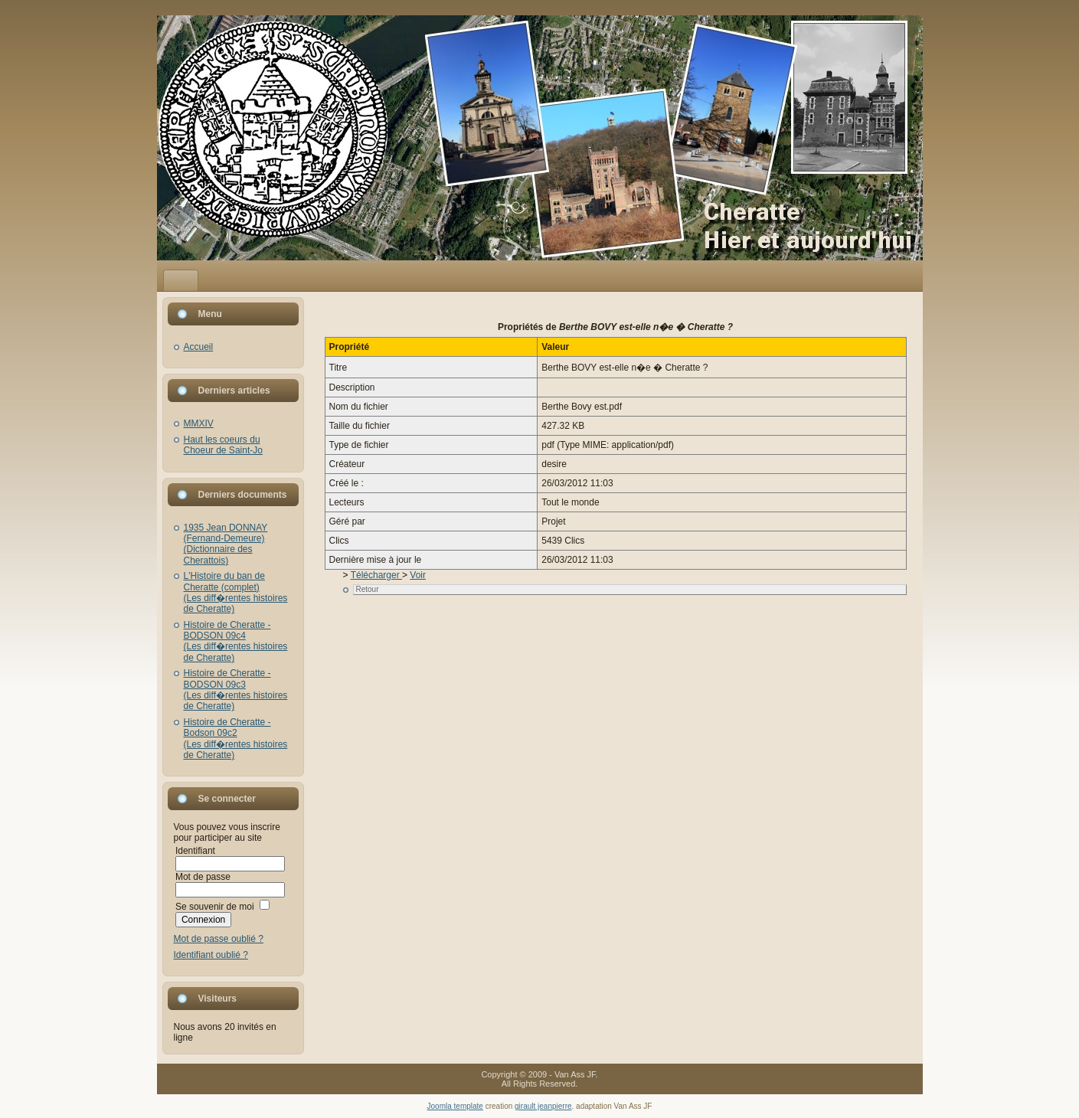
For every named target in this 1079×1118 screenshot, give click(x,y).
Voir (418, 575)
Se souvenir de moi (214, 906)
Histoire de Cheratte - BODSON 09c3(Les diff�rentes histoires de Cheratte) (236, 689)
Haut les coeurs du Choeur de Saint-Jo (223, 445)
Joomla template (455, 1106)
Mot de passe (203, 876)
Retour (367, 589)
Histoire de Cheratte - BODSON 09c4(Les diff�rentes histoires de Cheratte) (236, 641)
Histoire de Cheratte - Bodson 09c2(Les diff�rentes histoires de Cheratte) (236, 738)
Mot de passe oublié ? (218, 938)
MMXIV (199, 423)
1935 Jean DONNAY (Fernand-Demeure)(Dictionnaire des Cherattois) (226, 544)
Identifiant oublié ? (211, 955)
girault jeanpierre (543, 1106)
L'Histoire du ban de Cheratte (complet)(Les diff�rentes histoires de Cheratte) (236, 592)
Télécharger (376, 575)
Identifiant (195, 850)
